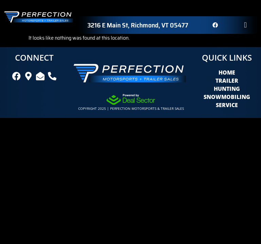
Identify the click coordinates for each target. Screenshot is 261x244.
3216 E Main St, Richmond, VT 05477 (137, 25)
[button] (245, 24)
